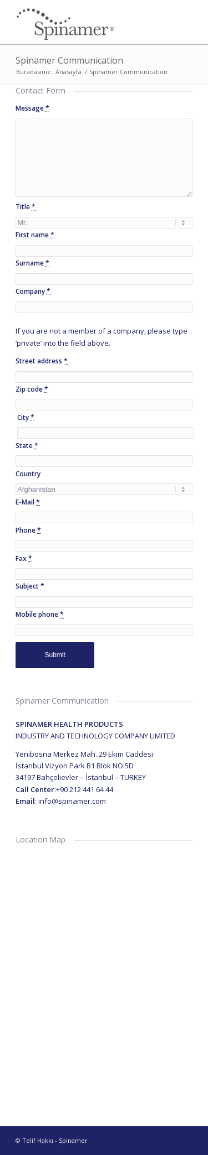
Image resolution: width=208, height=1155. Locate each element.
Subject (30, 586)
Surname (32, 263)
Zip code (32, 389)
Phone (28, 530)
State (27, 445)
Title (25, 206)
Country (28, 473)
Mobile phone (40, 614)
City (25, 417)
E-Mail (28, 502)
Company (33, 291)
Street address (42, 361)
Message (32, 108)
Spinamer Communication (69, 60)
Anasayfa (68, 71)
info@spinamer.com (72, 801)
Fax (24, 558)
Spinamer (73, 1140)
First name (35, 235)
